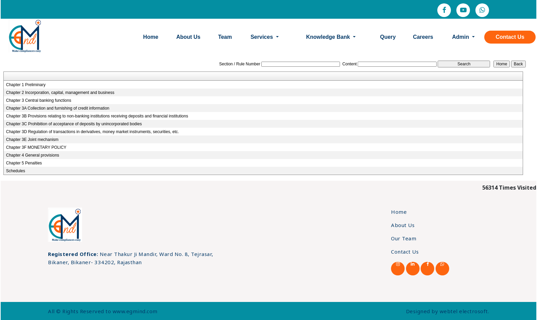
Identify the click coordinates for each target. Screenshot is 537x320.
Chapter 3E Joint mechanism (32, 139)
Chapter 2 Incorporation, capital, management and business (60, 92)
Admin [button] (461, 37)
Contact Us (509, 37)
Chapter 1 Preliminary (26, 84)
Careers (423, 37)
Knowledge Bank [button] (328, 37)
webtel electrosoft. (464, 311)
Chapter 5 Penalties (24, 163)
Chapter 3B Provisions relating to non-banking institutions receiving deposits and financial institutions (97, 116)
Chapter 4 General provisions (32, 155)
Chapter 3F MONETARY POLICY (36, 147)
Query (388, 37)
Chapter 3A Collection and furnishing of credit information (58, 108)
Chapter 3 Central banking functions (38, 100)
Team (225, 37)
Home (150, 37)
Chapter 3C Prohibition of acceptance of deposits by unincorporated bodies (74, 124)
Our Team (403, 238)
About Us (188, 37)
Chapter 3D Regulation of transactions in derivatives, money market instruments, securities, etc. (92, 131)
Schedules (15, 171)
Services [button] (262, 37)
